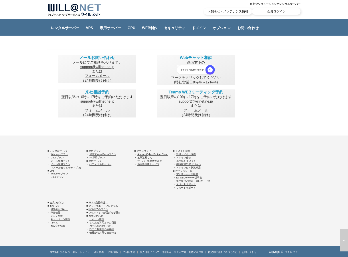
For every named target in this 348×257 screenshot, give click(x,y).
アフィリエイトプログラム (103, 205)
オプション (222, 28)
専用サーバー (110, 28)
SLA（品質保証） (98, 202)
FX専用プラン (97, 157)
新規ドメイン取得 (186, 154)
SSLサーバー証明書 (187, 174)
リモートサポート (186, 187)
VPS (89, 28)
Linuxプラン (57, 157)
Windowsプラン (59, 154)
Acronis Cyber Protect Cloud (152, 154)
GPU (131, 28)
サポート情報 (96, 219)
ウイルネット (293, 251)
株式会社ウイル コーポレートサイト (69, 252)
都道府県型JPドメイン (188, 164)
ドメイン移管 (183, 157)
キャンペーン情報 (60, 219)
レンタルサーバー (65, 28)
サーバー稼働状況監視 (149, 161)
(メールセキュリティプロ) (66, 167)
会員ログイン (276, 11)
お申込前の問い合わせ (101, 226)
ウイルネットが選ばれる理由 (104, 212)
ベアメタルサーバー (100, 164)
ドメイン (199, 28)
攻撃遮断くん (144, 157)
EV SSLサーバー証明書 (189, 177)
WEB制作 (149, 28)
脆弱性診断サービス (148, 164)
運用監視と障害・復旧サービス (193, 181)
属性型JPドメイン (186, 161)
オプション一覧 (183, 171)
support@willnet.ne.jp (97, 67)
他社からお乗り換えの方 (102, 232)
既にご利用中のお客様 (101, 229)
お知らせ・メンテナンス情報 (228, 11)
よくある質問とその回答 (102, 222)
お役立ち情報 (58, 226)
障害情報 (55, 212)
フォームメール (97, 76)
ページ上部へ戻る (344, 240)
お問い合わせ (248, 28)
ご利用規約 (129, 252)
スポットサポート (186, 184)
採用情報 (113, 252)
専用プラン (95, 151)
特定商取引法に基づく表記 (222, 252)
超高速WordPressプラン (102, 154)
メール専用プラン (60, 161)
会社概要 (99, 252)
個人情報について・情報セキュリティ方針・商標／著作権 (171, 252)
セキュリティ (174, 28)
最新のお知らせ (59, 209)
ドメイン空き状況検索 (188, 167)
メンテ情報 (57, 216)
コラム (54, 222)
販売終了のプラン (98, 209)
